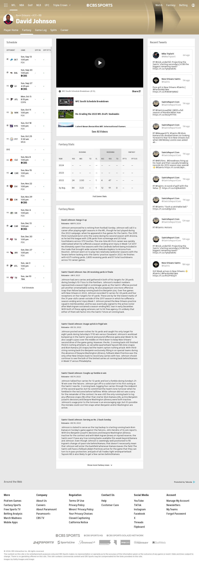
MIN (16, 112)
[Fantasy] (26, 30)
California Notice (78, 522)
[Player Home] (11, 30)
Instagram (140, 509)
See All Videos (100, 131)
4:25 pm (26, 84)
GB (16, 213)
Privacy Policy (77, 505)
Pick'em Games (12, 500)
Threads (138, 522)
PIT (16, 139)
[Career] (64, 30)
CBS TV (40, 518)
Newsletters (173, 505)
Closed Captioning (79, 518)
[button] (100, 63)
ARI (16, 252)
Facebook (139, 513)
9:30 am (26, 138)
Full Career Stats (100, 196)
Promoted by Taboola (184, 482)
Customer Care (110, 505)
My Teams (172, 509)
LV (16, 86)
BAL (16, 73)
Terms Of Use (76, 500)
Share (135, 91)
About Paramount (46, 509)
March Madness (13, 518)
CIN (15, 199)
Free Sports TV (12, 509)
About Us (41, 500)
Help (104, 500)
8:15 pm (26, 98)
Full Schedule (28, 288)
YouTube (139, 500)
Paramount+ (43, 513)
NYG (16, 126)
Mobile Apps (11, 522)
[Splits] (53, 30)
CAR (16, 173)
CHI (15, 186)
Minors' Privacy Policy (81, 509)
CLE (16, 160)
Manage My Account (177, 500)
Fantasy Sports (12, 505)
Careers (40, 505)
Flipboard (139, 526)
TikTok (137, 505)
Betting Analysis (13, 513)
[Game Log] (40, 30)
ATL (16, 99)
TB (15, 239)
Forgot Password (176, 513)
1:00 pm (26, 58)
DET (16, 59)
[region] (99, 63)
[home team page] (11, 59)
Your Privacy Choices (81, 513)
